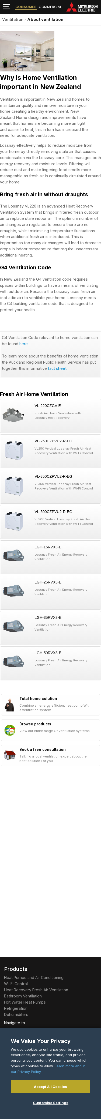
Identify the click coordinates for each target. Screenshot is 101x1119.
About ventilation (45, 19)
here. (24, 343)
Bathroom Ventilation (23, 996)
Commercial (50, 7)
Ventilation (12, 19)
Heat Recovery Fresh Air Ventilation (36, 990)
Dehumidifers (16, 1014)
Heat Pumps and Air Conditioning (34, 977)
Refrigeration (15, 1008)
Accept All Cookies (50, 1086)
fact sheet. (57, 368)
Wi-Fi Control (16, 983)
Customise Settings (50, 1103)
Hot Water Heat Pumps (25, 1002)
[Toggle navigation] (6, 7)
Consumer (26, 7)
